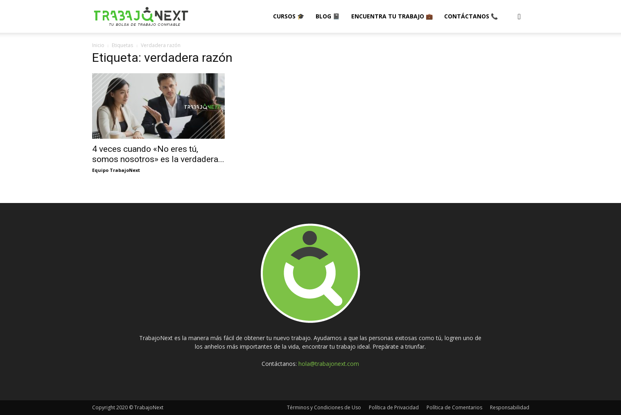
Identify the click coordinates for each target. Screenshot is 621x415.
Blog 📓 (328, 16)
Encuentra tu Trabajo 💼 (392, 16)
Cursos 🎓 (288, 16)
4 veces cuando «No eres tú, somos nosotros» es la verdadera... (158, 154)
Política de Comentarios (454, 407)
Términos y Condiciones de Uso (324, 407)
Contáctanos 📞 (471, 16)
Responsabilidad (509, 407)
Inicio (98, 45)
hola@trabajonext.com (328, 364)
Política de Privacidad (394, 407)
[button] (519, 17)
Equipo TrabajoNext (116, 170)
